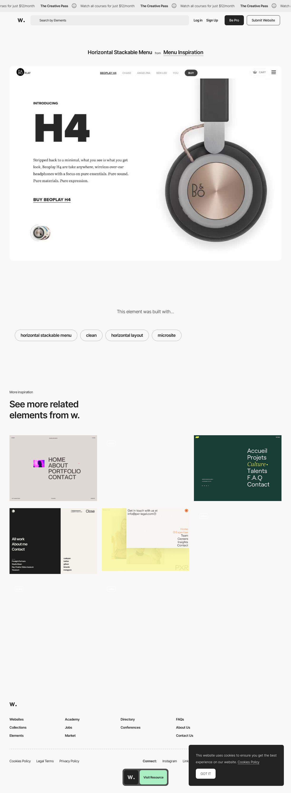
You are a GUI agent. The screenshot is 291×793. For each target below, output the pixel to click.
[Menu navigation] (53, 541)
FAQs (180, 719)
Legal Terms (45, 761)
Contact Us (184, 735)
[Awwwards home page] (131, 777)
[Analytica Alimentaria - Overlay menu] (145, 612)
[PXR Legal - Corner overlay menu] (145, 539)
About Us (183, 727)
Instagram (170, 761)
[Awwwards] (21, 20)
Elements (17, 735)
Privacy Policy (69, 761)
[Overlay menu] (237, 468)
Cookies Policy (20, 761)
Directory (128, 719)
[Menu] (53, 468)
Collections (18, 727)
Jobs (68, 727)
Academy (72, 719)
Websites (17, 719)
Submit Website (263, 20)
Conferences (130, 727)
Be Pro (234, 20)
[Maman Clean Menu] (237, 539)
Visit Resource (153, 777)
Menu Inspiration (183, 52)
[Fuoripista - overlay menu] (53, 612)
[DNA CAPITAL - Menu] (145, 466)
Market (70, 735)
